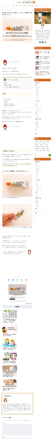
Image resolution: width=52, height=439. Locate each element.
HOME (26, 433)
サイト (3, 406)
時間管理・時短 (38, 119)
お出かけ (24, 5)
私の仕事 (37, 117)
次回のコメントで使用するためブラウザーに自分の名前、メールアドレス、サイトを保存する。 (18, 412)
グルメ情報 (37, 101)
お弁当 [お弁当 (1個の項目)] (41, 141)
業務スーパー (38, 111)
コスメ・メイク (39, 131)
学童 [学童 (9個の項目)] (47, 147)
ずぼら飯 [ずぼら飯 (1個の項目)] (47, 141)
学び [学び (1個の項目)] (44, 147)
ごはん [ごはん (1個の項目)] (44, 141)
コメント (4, 383)
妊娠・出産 (38, 87)
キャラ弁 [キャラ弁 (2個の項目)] (36, 143)
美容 (29, 5)
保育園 (37, 89)
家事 (37, 121)
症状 (5, 82)
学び (37, 176)
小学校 (37, 91)
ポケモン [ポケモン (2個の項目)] (40, 143)
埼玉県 (37, 125)
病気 (31, 303)
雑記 (32, 5)
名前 (3, 397)
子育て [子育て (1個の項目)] (42, 147)
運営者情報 (37, 83)
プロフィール (37, 5)
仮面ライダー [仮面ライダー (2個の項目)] (37, 145)
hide (15, 79)
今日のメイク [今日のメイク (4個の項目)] (44, 143)
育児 (13, 5)
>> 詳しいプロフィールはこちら (16, 371)
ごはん (20, 5)
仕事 (17, 5)
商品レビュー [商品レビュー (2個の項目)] (42, 145)
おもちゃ (37, 178)
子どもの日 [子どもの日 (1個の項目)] (46, 145)
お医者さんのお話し (8, 84)
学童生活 (37, 93)
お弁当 (37, 107)
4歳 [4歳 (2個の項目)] (35, 141)
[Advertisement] (17, 51)
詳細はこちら (46, 39)
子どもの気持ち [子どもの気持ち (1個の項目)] (37, 147)
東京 (37, 103)
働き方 (37, 115)
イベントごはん (39, 109)
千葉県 (37, 127)
